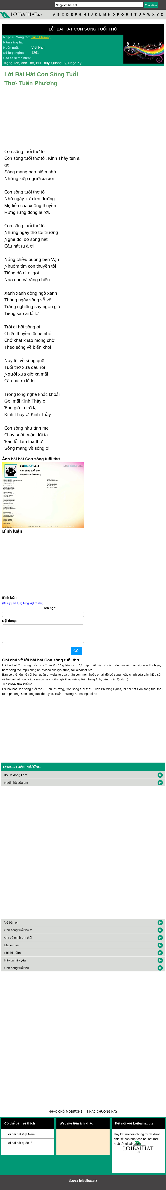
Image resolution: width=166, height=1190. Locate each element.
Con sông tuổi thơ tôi (18, 933)
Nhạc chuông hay (102, 1115)
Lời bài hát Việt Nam (20, 1137)
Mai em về (11, 948)
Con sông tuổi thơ (16, 971)
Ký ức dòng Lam (15, 778)
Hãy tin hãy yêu (15, 964)
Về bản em (11, 926)
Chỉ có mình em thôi (18, 941)
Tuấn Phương (40, 37)
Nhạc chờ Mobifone (66, 1115)
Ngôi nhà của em (16, 786)
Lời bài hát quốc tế (19, 1146)
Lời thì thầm (12, 956)
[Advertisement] (83, 731)
